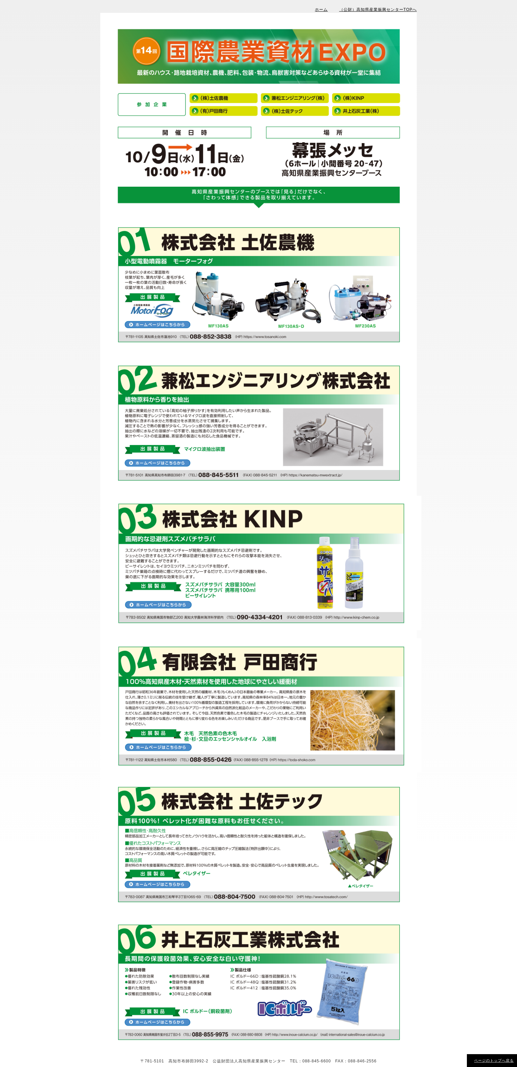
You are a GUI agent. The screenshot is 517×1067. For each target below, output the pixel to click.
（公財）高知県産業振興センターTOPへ (378, 9)
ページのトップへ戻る (494, 1060)
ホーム (321, 9)
